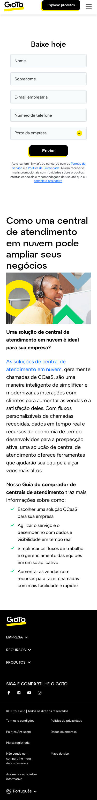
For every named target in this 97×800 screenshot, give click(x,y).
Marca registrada (17, 743)
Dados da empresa (64, 732)
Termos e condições (20, 720)
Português (25, 791)
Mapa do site (60, 753)
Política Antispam (18, 732)
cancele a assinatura (48, 181)
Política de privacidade (66, 720)
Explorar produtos (61, 5)
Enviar (48, 151)
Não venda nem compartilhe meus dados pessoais (19, 758)
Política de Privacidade (43, 168)
